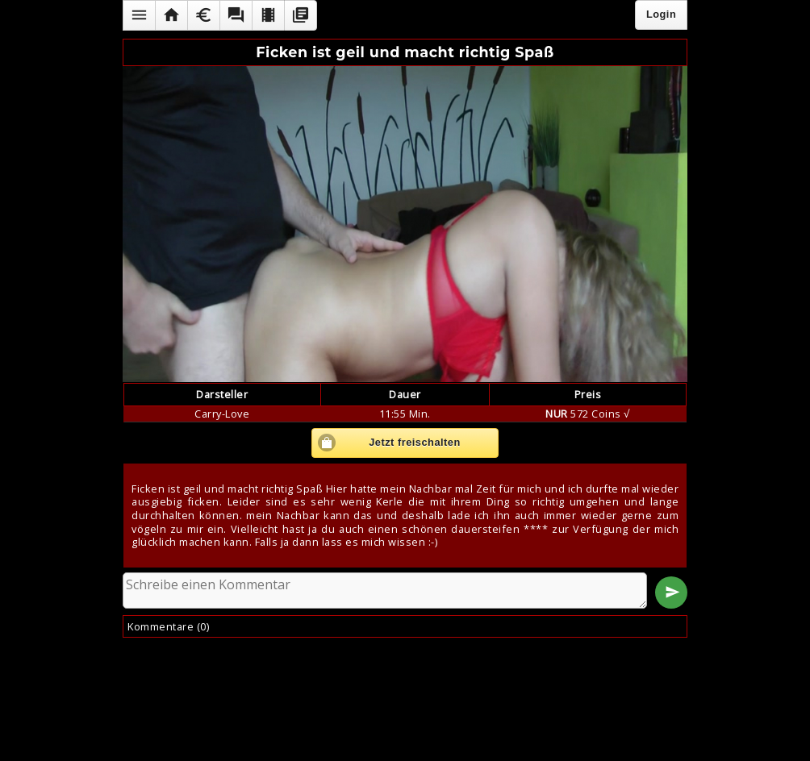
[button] (139, 15)
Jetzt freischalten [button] (415, 442)
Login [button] (661, 14)
